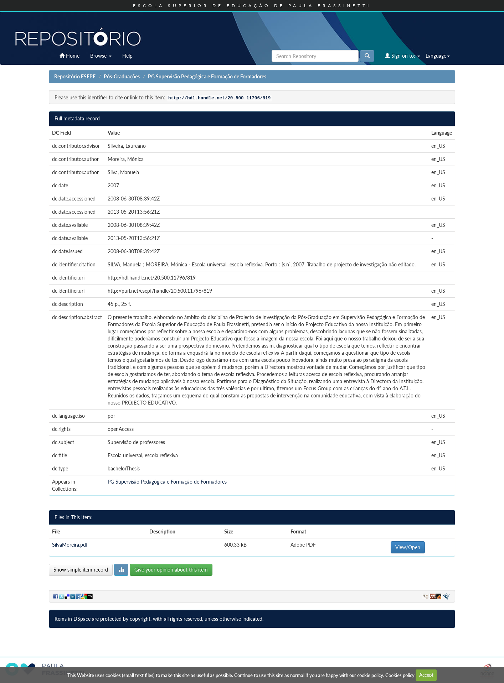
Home (69, 56)
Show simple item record (80, 570)
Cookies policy (400, 675)
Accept (426, 675)
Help (127, 56)
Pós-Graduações (122, 76)
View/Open (407, 547)
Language (438, 56)
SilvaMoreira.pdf (70, 545)
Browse (101, 56)
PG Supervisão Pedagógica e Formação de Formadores (207, 76)
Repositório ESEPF (75, 76)
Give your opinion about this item (171, 570)
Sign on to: (402, 56)
